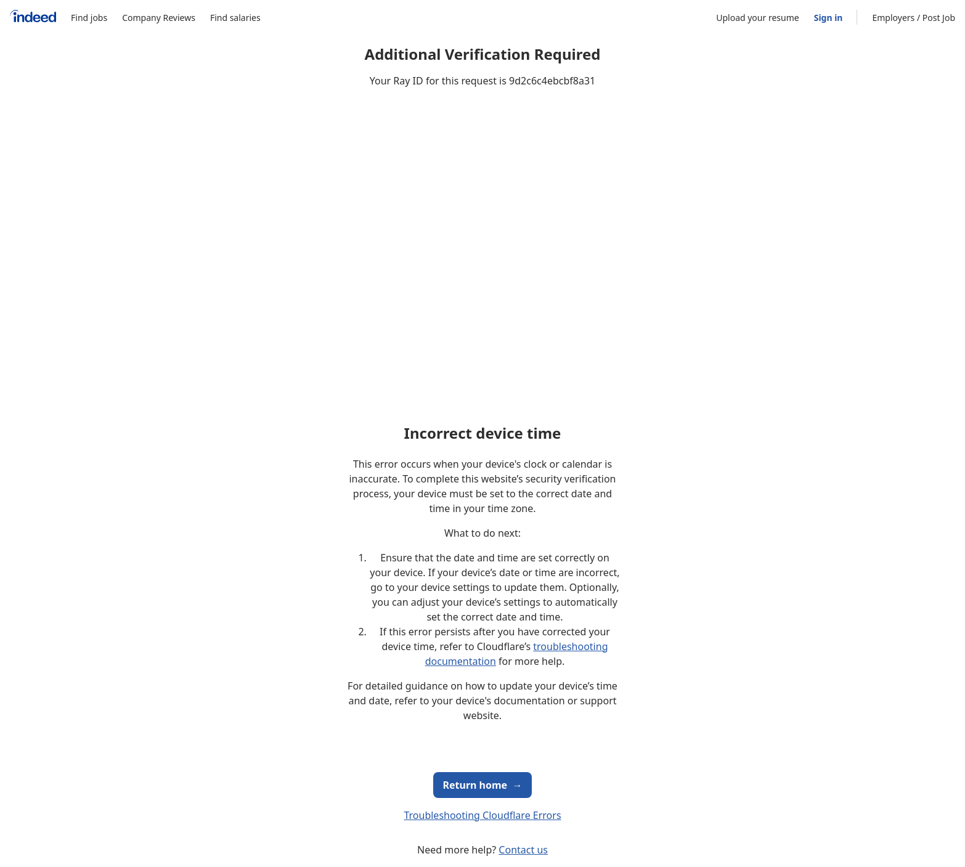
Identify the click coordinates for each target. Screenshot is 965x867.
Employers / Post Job (913, 17)
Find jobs (89, 17)
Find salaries (235, 17)
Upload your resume (757, 17)
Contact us (523, 850)
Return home (483, 785)
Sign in (828, 17)
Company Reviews (158, 17)
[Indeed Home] (33, 17)
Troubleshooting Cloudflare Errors (482, 815)
